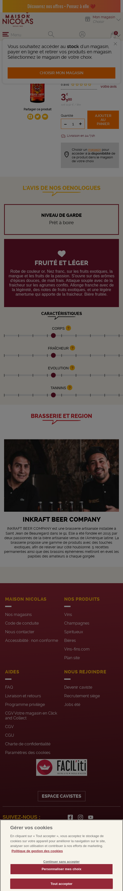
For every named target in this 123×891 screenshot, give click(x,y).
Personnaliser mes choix (61, 877)
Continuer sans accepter (61, 870)
